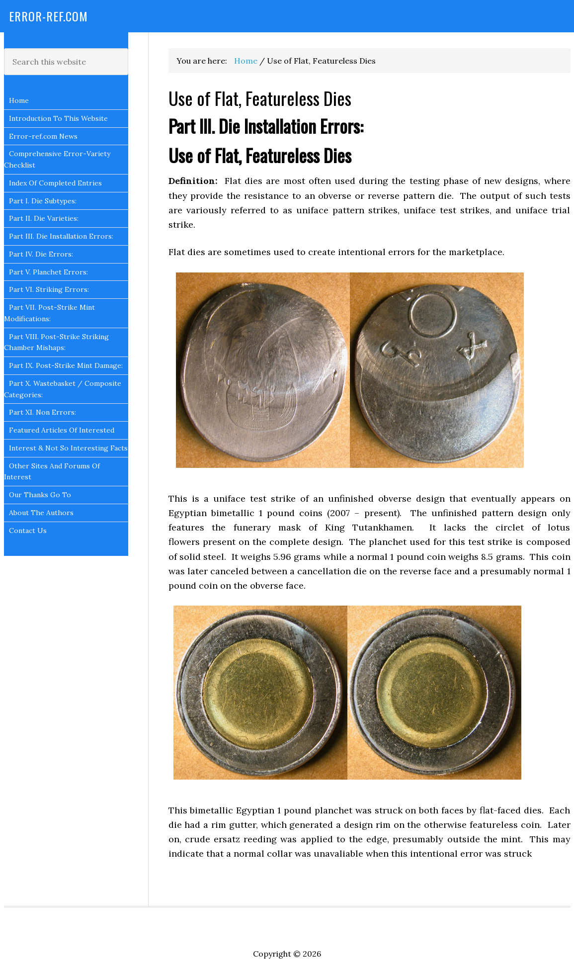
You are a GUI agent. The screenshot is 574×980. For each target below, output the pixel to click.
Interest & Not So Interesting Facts (68, 448)
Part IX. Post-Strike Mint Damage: (66, 365)
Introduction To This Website (58, 118)
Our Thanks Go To (40, 494)
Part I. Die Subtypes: (43, 200)
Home (19, 100)
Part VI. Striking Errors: (49, 289)
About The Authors (41, 512)
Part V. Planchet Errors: (48, 271)
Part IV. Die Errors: (41, 254)
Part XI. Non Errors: (42, 412)
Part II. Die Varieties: (44, 218)
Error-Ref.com (48, 16)
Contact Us (28, 530)
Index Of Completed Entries (55, 182)
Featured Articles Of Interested (61, 430)
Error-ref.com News (43, 136)
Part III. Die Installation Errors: (61, 236)
